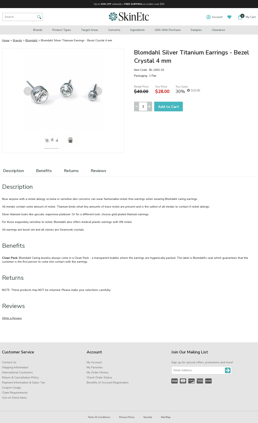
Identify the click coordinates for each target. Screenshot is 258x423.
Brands (37, 30)
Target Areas (89, 30)
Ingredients (137, 30)
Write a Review (12, 318)
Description (13, 170)
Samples (196, 30)
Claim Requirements (15, 393)
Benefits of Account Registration (108, 382)
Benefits (44, 170)
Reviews (98, 170)
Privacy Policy (126, 417)
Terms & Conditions (99, 417)
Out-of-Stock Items (14, 398)
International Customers (17, 372)
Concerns (114, 30)
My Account (94, 362)
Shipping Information (15, 367)
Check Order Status (99, 377)
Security (147, 417)
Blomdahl (31, 40)
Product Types (61, 30)
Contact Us (9, 362)
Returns (71, 170)
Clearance (218, 30)
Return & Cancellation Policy (20, 377)
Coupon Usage (11, 388)
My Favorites (95, 367)
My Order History (97, 372)
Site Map (166, 417)
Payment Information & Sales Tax (23, 382)
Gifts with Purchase (168, 30)
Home (5, 40)
